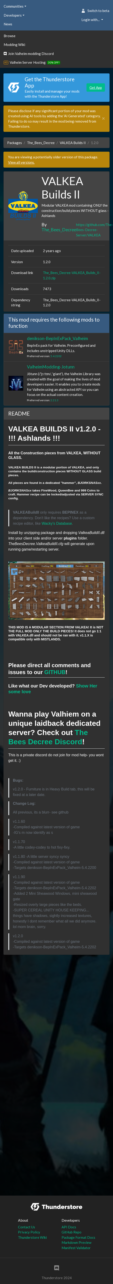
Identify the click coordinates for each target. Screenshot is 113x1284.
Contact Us (26, 1227)
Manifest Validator (76, 1248)
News (8, 24)
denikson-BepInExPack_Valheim (57, 338)
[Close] (103, 118)
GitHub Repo (71, 1232)
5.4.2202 (56, 356)
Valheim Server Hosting (28, 62)
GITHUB (54, 672)
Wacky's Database (57, 523)
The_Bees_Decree (41, 143)
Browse (9, 36)
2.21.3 (54, 400)
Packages (14, 143)
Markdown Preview (76, 1242)
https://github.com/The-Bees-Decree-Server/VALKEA (94, 230)
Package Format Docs (78, 1237)
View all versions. (21, 162)
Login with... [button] (90, 20)
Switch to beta (95, 11)
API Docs (69, 1227)
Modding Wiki (14, 44)
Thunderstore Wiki (32, 1237)
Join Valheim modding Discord (29, 53)
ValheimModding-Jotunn (50, 366)
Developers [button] (13, 15)
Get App (95, 87)
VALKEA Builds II (73, 143)
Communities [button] (14, 6)
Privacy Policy (29, 1232)
